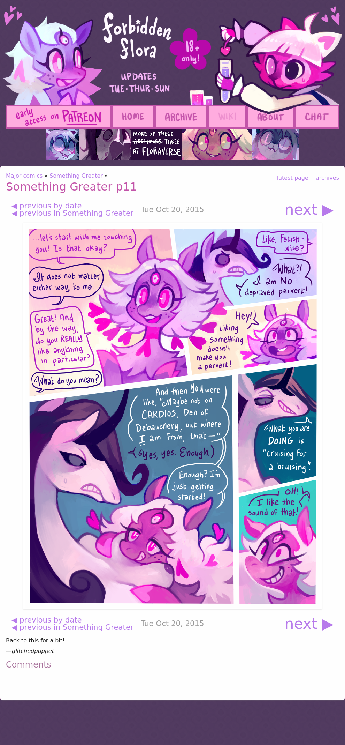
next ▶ (309, 209)
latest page (292, 177)
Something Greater (76, 175)
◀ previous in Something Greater (72, 213)
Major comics (24, 175)
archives (327, 177)
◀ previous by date (47, 205)
